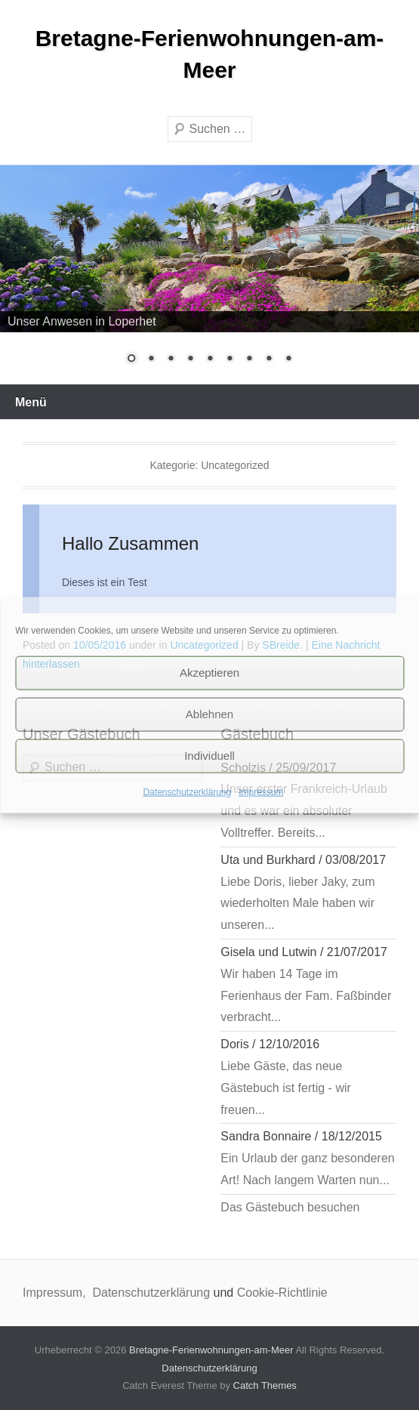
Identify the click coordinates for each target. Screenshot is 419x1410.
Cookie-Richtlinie (282, 1292)
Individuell (209, 755)
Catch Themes (265, 1385)
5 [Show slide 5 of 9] (210, 359)
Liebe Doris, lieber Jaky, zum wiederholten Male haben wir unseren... (297, 903)
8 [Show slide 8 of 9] (268, 359)
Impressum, (56, 1292)
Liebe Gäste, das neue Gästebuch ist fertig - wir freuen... (285, 1088)
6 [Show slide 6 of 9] (229, 359)
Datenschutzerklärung (187, 791)
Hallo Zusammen (130, 543)
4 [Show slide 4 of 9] (190, 359)
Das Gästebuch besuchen (289, 1207)
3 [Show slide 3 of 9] (170, 359)
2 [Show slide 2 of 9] (151, 359)
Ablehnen (209, 714)
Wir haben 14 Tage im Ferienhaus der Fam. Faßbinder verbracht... (305, 995)
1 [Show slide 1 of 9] (131, 359)
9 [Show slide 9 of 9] (288, 359)
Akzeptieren (209, 672)
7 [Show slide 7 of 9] (249, 359)
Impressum (261, 791)
